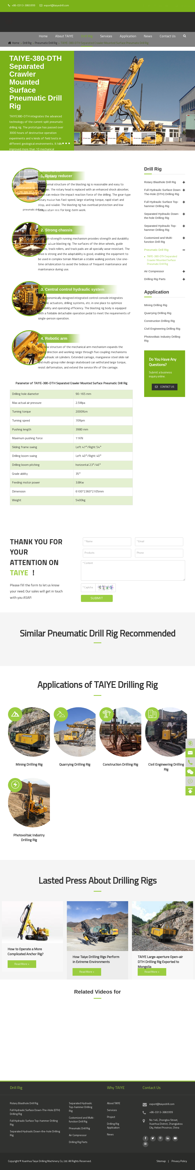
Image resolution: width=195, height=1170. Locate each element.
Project (111, 1119)
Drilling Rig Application (113, 1128)
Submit (97, 598)
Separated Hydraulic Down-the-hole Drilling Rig (161, 215)
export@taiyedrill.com (54, 5)
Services (106, 36)
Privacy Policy (179, 1161)
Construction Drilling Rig (159, 320)
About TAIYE (64, 36)
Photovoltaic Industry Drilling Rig (162, 338)
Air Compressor (154, 271)
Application (128, 36)
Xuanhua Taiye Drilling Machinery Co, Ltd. (45, 1161)
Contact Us (168, 36)
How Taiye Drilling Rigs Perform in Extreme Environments (96, 959)
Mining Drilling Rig (155, 305)
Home (43, 36)
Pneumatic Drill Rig (156, 249)
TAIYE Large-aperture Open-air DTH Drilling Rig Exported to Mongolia (160, 959)
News (148, 36)
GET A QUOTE (31, 239)
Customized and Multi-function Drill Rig (158, 239)
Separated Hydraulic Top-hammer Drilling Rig (160, 227)
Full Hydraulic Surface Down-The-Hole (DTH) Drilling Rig (162, 191)
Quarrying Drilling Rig (157, 313)
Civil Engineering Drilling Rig (162, 328)
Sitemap (161, 1161)
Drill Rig (87, 36)
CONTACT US (164, 386)
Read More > (21, 964)
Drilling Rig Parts (154, 279)
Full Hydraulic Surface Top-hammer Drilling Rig (161, 203)
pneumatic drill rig (33, 209)
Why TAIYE (116, 1091)
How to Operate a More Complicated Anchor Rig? (25, 952)
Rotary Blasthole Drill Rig (160, 182)
